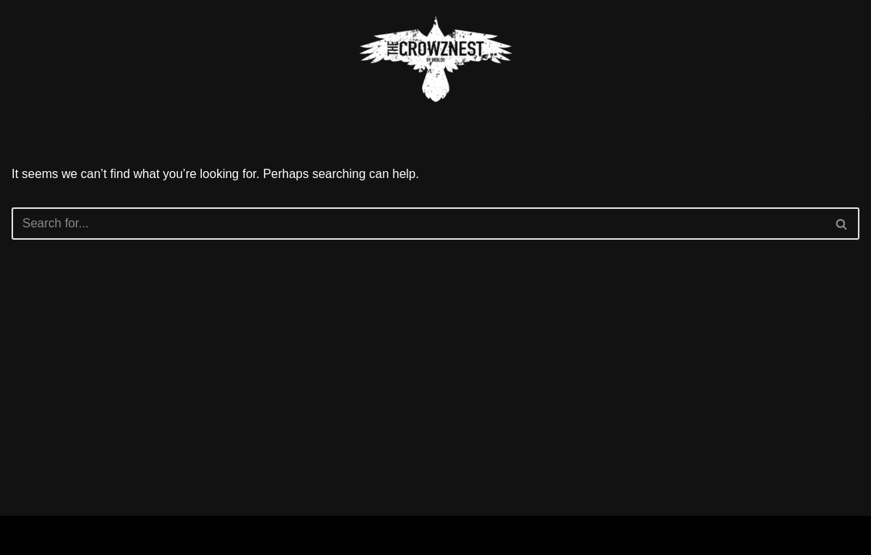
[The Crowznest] (436, 58)
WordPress (149, 535)
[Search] (418, 223)
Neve (26, 535)
